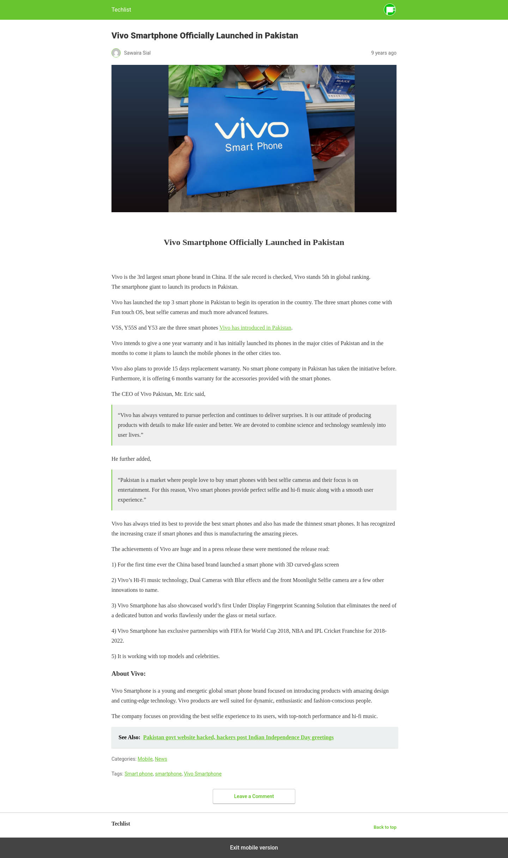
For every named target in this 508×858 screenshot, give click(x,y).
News (161, 759)
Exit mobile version (254, 847)
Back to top (385, 827)
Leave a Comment (254, 796)
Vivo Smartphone (203, 774)
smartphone (168, 774)
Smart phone (139, 774)
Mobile (145, 759)
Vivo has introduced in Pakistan (255, 328)
